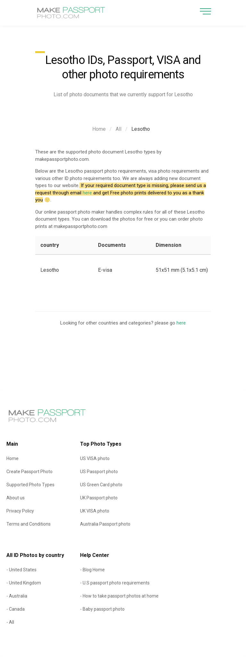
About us (15, 497)
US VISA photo (95, 458)
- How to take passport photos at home (119, 595)
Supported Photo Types (30, 484)
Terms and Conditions (28, 524)
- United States (21, 569)
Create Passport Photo (29, 471)
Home (99, 129)
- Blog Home (92, 569)
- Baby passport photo (102, 609)
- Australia (16, 595)
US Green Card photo (101, 484)
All (118, 129)
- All (10, 622)
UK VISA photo (94, 510)
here (87, 193)
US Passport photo (99, 471)
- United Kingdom (23, 582)
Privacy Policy (20, 510)
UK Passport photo (99, 497)
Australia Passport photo (105, 524)
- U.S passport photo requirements (115, 582)
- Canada (15, 609)
